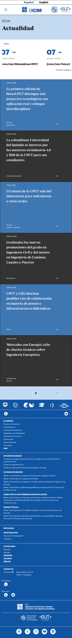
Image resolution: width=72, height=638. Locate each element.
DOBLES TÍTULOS (11, 507)
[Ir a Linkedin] (53, 631)
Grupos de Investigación (13, 536)
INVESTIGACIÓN (11, 533)
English (43, 2)
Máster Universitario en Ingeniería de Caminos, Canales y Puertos (30, 476)
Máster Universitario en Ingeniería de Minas (21, 479)
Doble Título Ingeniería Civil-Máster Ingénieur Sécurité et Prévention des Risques (33, 511)
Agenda (7, 552)
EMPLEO (7, 561)
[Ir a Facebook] (19, 631)
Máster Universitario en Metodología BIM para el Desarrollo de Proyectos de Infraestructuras (34, 488)
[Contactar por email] (13, 595)
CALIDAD (8, 558)
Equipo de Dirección (12, 424)
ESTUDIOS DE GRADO (13, 456)
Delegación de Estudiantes (14, 433)
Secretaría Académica (12, 430)
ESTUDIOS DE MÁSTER (13, 472)
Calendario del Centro (12, 436)
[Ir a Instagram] (36, 631)
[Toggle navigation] (5, 9)
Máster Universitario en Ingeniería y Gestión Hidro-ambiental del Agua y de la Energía (34, 483)
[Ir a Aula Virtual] (42, 406)
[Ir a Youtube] (44, 631)
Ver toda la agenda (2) (63, 70)
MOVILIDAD (9, 528)
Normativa (8, 445)
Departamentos (10, 442)
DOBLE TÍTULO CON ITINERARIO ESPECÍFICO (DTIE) (25, 494)
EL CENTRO (8, 421)
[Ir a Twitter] (27, 631)
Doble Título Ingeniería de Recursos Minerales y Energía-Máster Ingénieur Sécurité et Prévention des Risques (33, 517)
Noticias (7, 549)
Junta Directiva (9, 427)
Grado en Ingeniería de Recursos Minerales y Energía (25, 468)
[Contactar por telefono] (6, 413)
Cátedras (7, 539)
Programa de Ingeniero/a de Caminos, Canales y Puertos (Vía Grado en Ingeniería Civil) (32, 460)
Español (29, 2)
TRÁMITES (8, 555)
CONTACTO (9, 569)
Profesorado (9, 439)
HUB (5, 448)
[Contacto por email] (66, 413)
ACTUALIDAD (9, 546)
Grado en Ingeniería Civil (13, 464)
